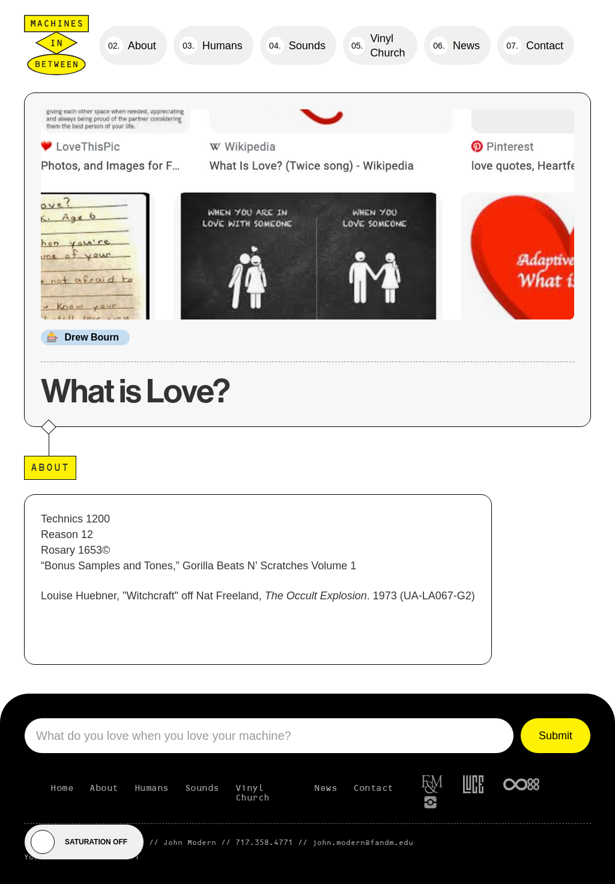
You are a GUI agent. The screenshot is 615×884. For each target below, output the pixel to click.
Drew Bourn (91, 337)
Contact (373, 788)
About (103, 788)
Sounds (202, 788)
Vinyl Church (252, 793)
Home (61, 788)
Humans (152, 788)
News (325, 788)
